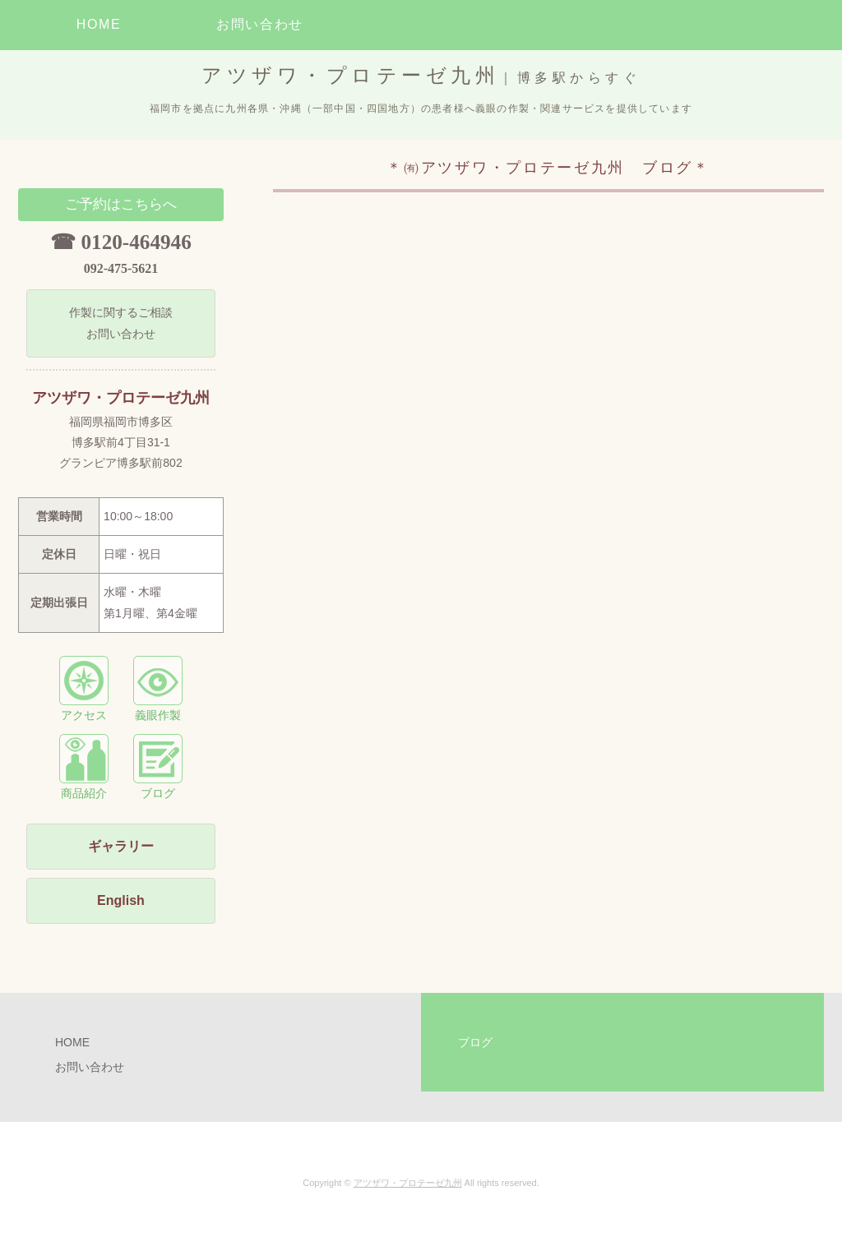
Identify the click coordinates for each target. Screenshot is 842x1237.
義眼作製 (158, 689)
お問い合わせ (259, 24)
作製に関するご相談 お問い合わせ (121, 322)
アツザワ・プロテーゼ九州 (408, 1183)
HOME (98, 24)
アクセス (84, 689)
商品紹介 (84, 767)
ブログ (158, 767)
